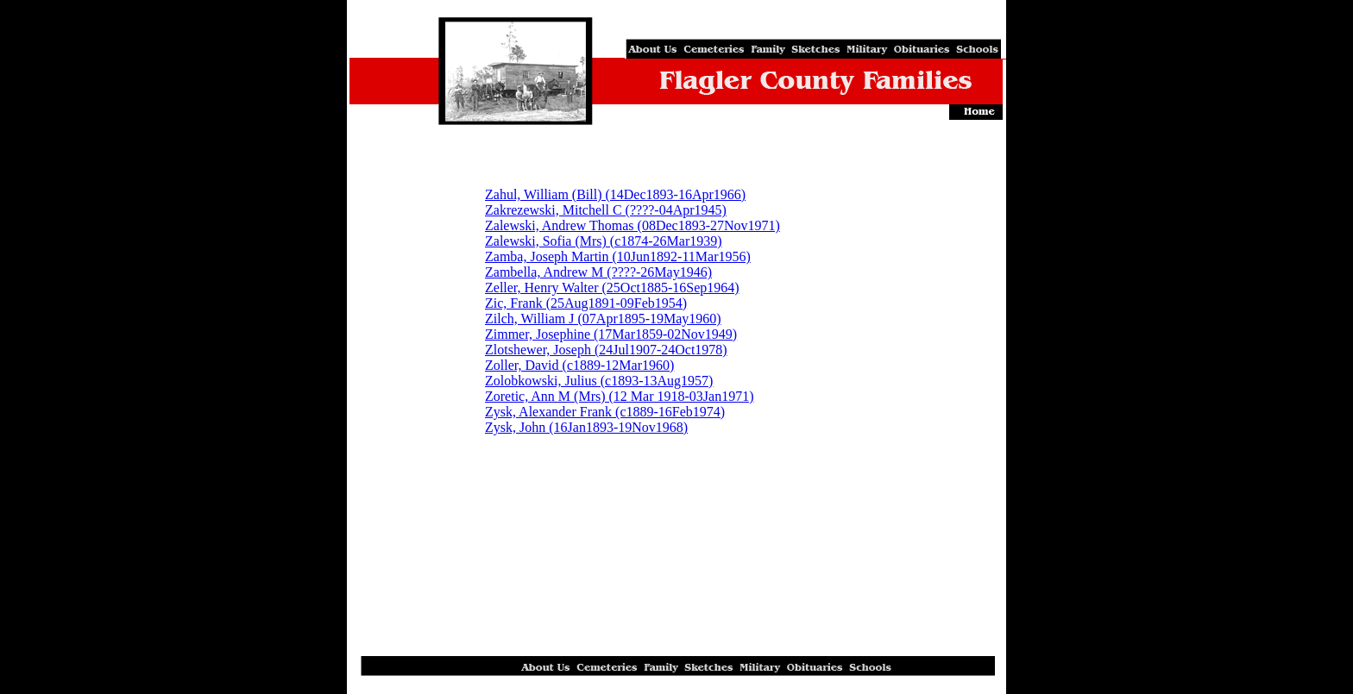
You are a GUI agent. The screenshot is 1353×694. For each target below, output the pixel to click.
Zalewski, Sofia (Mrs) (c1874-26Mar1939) (603, 241)
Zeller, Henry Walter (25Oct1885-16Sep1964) (612, 287)
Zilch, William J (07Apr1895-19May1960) (603, 318)
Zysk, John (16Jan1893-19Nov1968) (586, 427)
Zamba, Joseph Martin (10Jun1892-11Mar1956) (618, 256)
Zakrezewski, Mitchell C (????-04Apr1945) (606, 210)
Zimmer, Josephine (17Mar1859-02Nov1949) (611, 334)
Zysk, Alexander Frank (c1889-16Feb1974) (605, 411)
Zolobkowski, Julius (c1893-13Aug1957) (599, 380)
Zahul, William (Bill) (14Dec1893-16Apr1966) (615, 194)
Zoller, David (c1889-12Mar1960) (579, 365)
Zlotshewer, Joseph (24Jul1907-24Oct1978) (606, 349)
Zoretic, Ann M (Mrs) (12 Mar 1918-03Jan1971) (619, 396)
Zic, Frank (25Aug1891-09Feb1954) (586, 303)
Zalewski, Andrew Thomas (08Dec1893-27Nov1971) (632, 225)
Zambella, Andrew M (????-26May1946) (598, 272)
